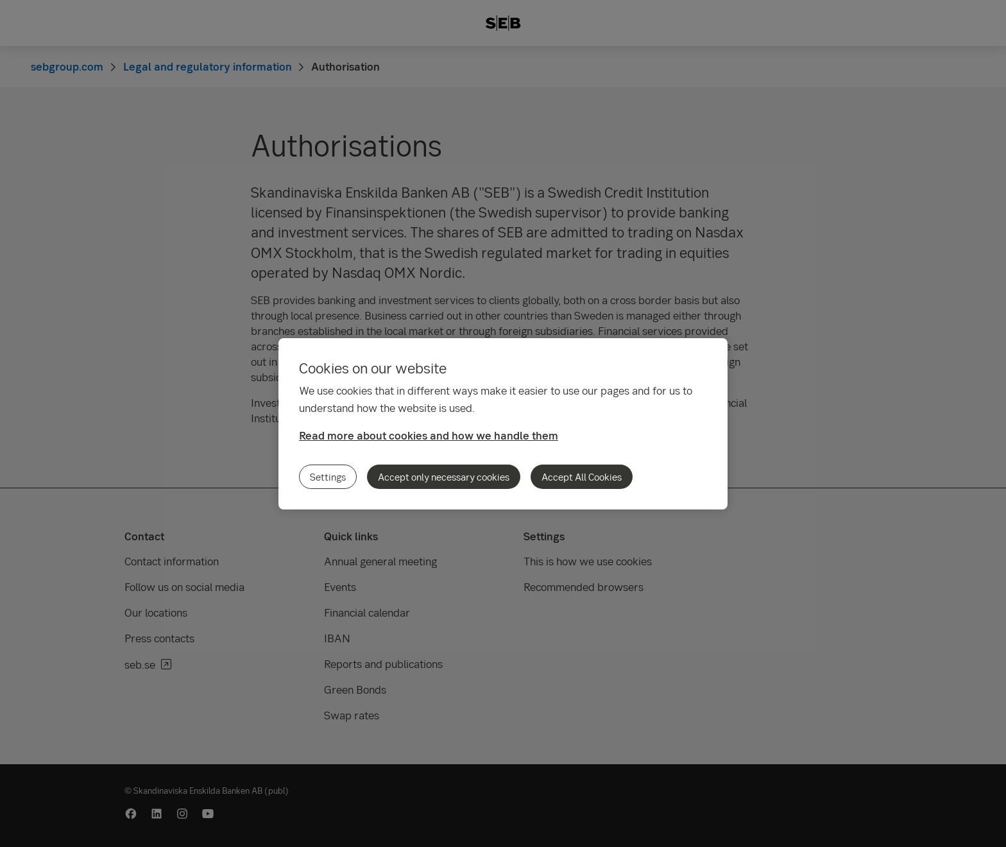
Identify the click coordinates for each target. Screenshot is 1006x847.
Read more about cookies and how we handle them (428, 435)
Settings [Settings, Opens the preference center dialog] (328, 476)
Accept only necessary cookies (443, 476)
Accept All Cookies (581, 476)
